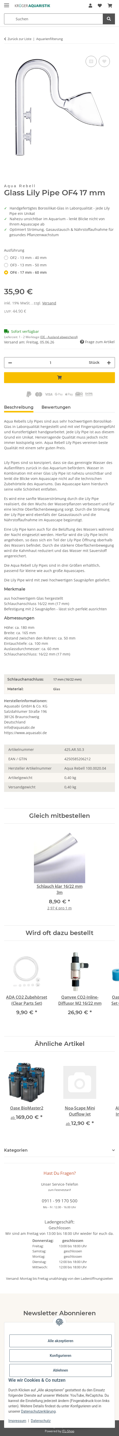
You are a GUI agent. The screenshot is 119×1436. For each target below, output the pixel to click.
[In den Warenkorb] (59, 377)
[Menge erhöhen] (109, 362)
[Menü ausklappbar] (6, 3)
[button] (90, 6)
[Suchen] (109, 18)
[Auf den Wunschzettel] (104, 61)
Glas (56, 689)
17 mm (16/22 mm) (67, 679)
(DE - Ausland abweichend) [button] (59, 337)
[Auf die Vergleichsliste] (91, 61)
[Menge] (50, 362)
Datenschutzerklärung (38, 1411)
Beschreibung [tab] (18, 407)
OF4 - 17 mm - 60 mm (28, 272)
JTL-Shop (68, 1431)
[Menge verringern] (10, 362)
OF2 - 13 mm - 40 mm (28, 257)
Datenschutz (41, 1421)
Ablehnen (60, 1370)
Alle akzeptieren (60, 1341)
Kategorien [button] (16, 1150)
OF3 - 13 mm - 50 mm (28, 265)
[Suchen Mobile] (53, 18)
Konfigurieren (60, 1356)
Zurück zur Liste (19, 39)
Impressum (17, 1421)
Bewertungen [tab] (56, 407)
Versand (49, 303)
